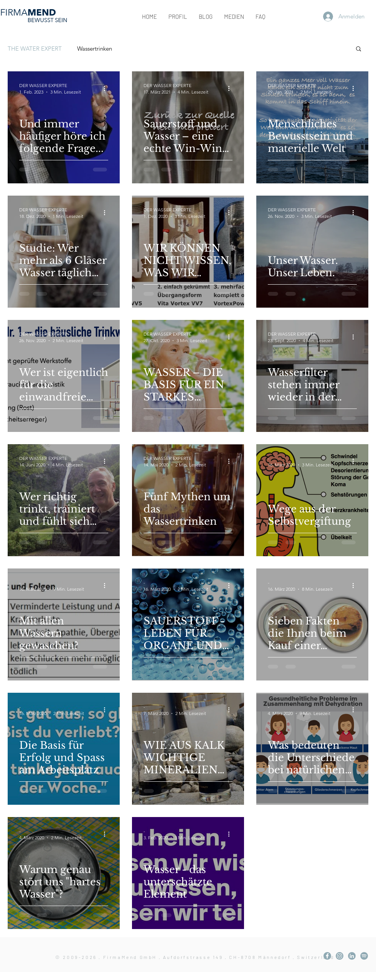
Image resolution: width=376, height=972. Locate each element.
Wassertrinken (94, 48)
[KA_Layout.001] (327, 956)
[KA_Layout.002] (339, 956)
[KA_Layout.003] (364, 956)
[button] (358, 49)
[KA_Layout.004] (352, 956)
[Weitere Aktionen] (107, 88)
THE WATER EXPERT (35, 48)
